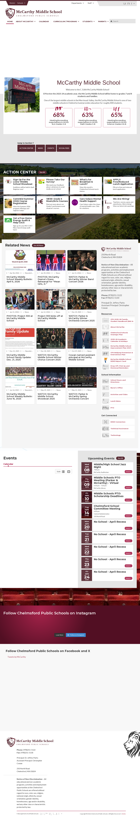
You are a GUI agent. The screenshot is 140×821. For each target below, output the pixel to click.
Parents (103, 21)
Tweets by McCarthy (16, 657)
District (12, 3)
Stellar (124, 814)
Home (10, 21)
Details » (128, 471)
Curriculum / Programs (66, 21)
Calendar (44, 21)
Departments (77, 3)
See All (42, 172)
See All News (38, 245)
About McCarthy (26, 21)
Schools (21, 3)
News (40, 148)
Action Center (26, 148)
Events (51, 148)
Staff (91, 3)
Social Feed (64, 148)
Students (89, 21)
